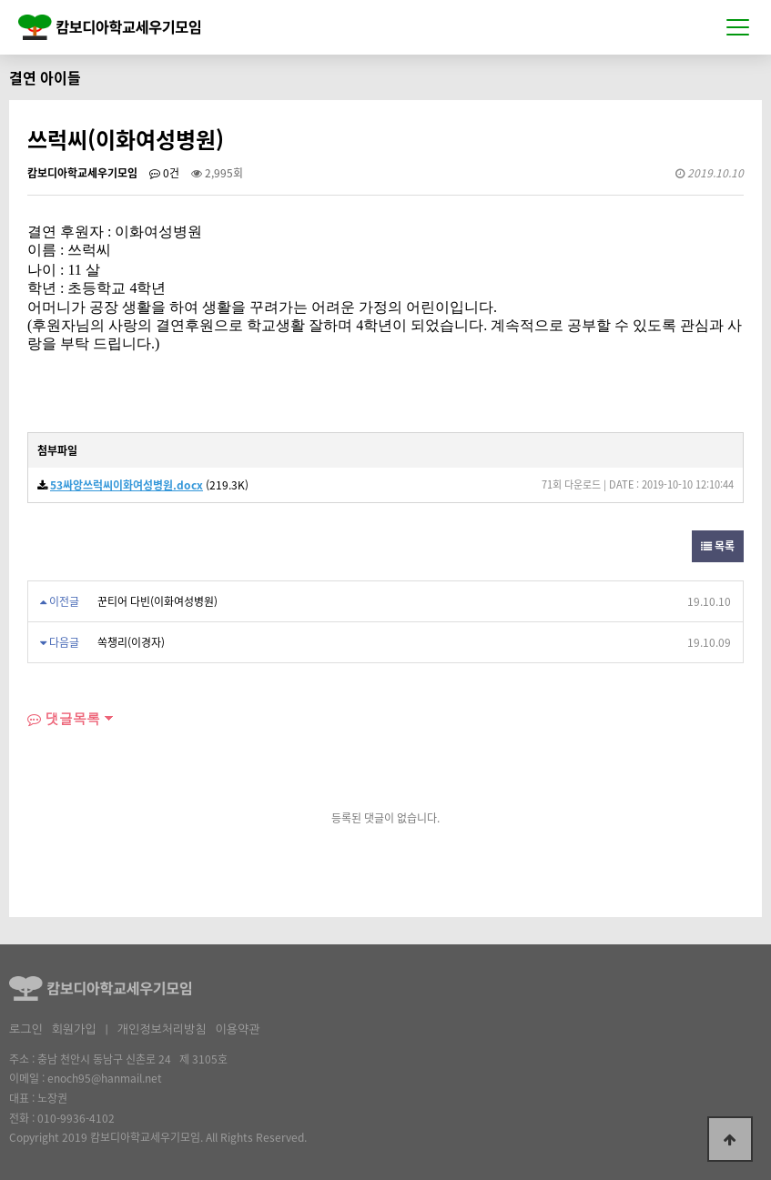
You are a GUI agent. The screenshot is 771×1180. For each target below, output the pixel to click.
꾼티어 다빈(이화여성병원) (157, 601)
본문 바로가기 (0, 0)
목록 (718, 546)
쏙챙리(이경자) (131, 642)
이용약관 (237, 1029)
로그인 (26, 1029)
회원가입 (74, 1029)
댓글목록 (63, 718)
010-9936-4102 (76, 1118)
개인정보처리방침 (162, 1029)
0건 (164, 173)
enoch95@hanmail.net (104, 1078)
